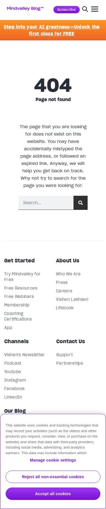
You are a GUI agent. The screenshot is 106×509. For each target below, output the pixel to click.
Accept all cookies (53, 493)
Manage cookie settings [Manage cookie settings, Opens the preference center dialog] (53, 460)
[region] (53, 461)
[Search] (80, 203)
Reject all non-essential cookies (53, 477)
